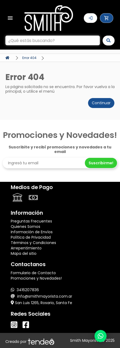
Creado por (29, 341)
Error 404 (29, 57)
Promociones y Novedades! (36, 278)
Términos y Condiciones (33, 242)
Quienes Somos (25, 226)
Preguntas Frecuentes (31, 221)
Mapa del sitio (24, 253)
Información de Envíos (32, 232)
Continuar (101, 103)
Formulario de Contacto (33, 273)
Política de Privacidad (31, 237)
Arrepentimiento (26, 248)
